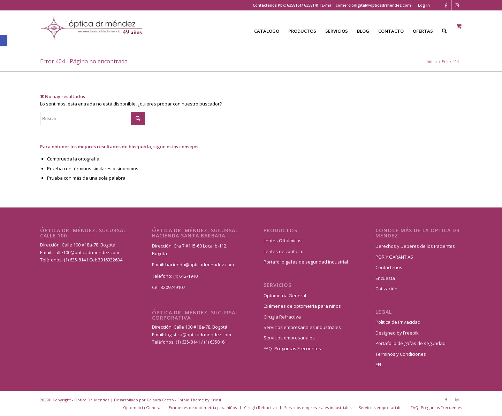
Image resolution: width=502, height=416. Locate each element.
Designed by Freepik (397, 333)
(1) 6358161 (215, 342)
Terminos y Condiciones (400, 354)
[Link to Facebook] (446, 5)
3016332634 (110, 260)
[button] (3, 40)
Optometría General (285, 295)
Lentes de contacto (284, 251)
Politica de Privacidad (397, 322)
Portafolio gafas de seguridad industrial (306, 262)
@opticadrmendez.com (94, 252)
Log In (424, 5)
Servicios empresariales (289, 338)
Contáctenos (388, 267)
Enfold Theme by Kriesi (199, 399)
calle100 (61, 252)
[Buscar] (444, 31)
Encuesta (385, 278)
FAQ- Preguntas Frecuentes (292, 348)
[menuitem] (422, 5)
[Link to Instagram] (456, 5)
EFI (378, 364)
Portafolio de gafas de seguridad (410, 343)
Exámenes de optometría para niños (302, 306)
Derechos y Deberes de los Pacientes (415, 246)
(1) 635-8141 (76, 260)
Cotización (386, 288)
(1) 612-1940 (185, 276)
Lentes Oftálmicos (283, 240)
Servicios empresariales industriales (302, 327)
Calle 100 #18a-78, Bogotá (88, 245)
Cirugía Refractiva (282, 317)
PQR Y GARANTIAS (394, 257)
